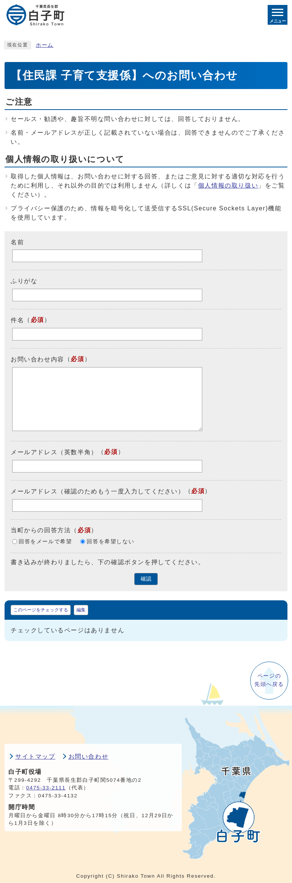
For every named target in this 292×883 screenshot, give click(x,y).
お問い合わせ (88, 756)
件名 (17, 320)
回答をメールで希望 (45, 541)
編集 (81, 610)
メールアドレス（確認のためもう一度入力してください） (98, 491)
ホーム (45, 45)
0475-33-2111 (46, 788)
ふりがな (24, 281)
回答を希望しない (110, 541)
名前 (17, 242)
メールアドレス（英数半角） (54, 452)
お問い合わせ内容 (37, 359)
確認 (146, 579)
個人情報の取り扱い (228, 185)
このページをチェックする (40, 610)
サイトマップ (35, 756)
